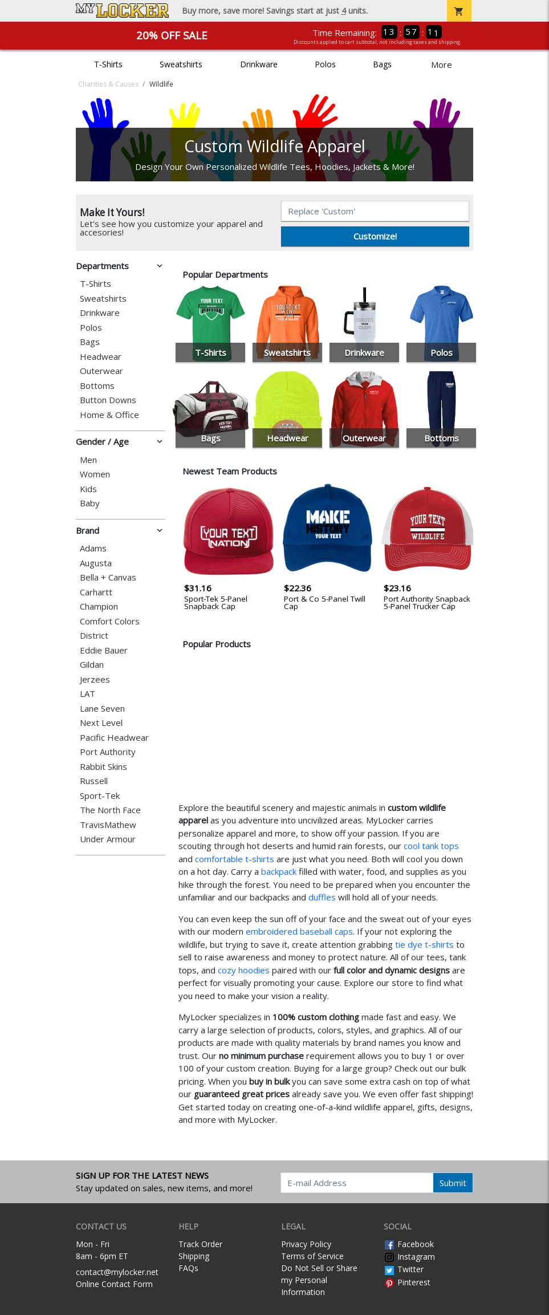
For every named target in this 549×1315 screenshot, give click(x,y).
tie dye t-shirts (424, 944)
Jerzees (95, 679)
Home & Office (109, 415)
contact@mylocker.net (117, 1272)
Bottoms (97, 386)
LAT (87, 694)
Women (95, 474)
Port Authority (108, 752)
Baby (90, 503)
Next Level (101, 723)
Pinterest (407, 1282)
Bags (382, 64)
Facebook (409, 1244)
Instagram (409, 1256)
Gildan (92, 664)
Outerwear (101, 371)
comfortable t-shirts (234, 859)
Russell (94, 781)
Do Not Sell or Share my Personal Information (319, 1280)
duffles (322, 897)
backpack (278, 871)
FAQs (188, 1268)
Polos (325, 64)
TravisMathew (108, 825)
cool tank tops (431, 845)
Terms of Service (312, 1256)
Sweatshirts (181, 64)
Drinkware (259, 64)
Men (88, 460)
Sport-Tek (100, 796)
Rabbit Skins (103, 767)
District (94, 635)
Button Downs (108, 400)
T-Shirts (108, 64)
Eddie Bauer (104, 650)
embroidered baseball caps (299, 931)
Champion (99, 606)
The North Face (110, 810)
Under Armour (108, 839)
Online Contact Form (114, 1284)
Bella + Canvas (108, 577)
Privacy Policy (306, 1244)
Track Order (200, 1244)
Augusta (96, 563)
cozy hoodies (244, 970)
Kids (88, 489)
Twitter (404, 1269)
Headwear (100, 357)
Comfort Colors (110, 621)
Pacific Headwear (114, 737)
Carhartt (96, 592)
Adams (93, 548)
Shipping (193, 1256)
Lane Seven (102, 708)
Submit (453, 1182)
